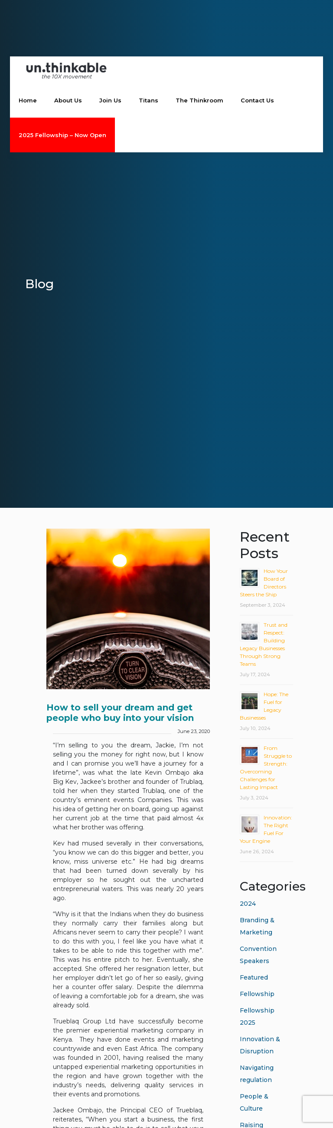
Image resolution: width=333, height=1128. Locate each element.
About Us (68, 100)
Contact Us (257, 100)
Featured (254, 977)
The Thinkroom (199, 100)
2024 (248, 904)
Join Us (110, 100)
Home (28, 100)
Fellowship (257, 994)
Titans (148, 100)
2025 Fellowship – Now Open (62, 135)
